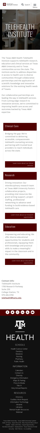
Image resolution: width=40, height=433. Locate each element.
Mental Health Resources (19, 409)
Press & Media (19, 383)
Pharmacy (19, 359)
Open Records (16, 423)
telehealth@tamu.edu (11, 298)
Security (11, 429)
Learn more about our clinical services (23, 164)
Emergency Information (19, 378)
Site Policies (19, 429)
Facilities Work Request (19, 399)
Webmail (19, 412)
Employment (19, 427)
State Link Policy (16, 425)
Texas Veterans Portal (30, 427)
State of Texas (6, 423)
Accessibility (27, 429)
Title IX (19, 385)
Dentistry (19, 351)
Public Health (19, 361)
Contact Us (19, 373)
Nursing (19, 356)
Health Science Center (19, 349)
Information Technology (19, 402)
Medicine (19, 354)
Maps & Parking (19, 380)
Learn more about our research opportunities (22, 216)
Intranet (19, 404)
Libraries (19, 407)
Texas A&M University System (27, 421)
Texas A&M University (10, 421)
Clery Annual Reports (19, 388)
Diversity (19, 375)
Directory (19, 397)
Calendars (19, 370)
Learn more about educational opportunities (22, 262)
